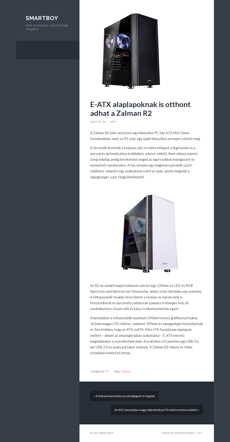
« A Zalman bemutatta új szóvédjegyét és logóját (124, 396)
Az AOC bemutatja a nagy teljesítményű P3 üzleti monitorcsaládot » (157, 409)
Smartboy (42, 18)
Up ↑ (200, 433)
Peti (113, 121)
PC (107, 371)
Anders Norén (184, 433)
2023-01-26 (98, 121)
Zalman (126, 371)
